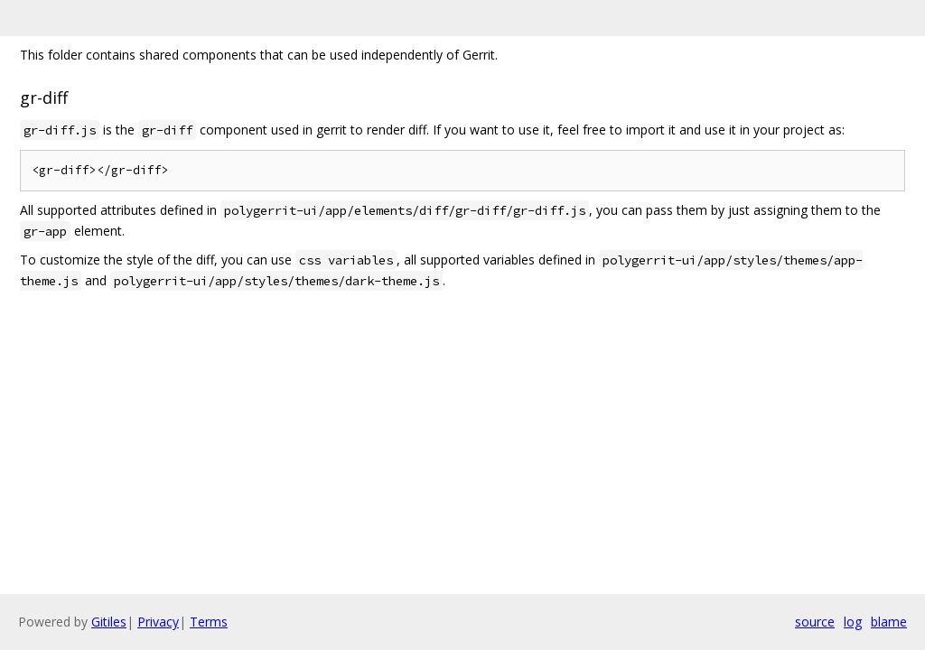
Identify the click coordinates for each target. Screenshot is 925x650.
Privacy (158, 621)
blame (889, 621)
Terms (209, 621)
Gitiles (108, 621)
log (853, 621)
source (815, 621)
